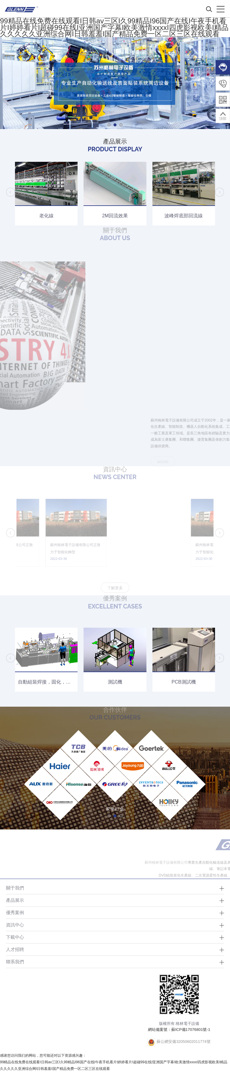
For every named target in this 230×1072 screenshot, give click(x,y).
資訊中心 (15, 924)
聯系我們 (15, 961)
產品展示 (15, 900)
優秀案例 (15, 912)
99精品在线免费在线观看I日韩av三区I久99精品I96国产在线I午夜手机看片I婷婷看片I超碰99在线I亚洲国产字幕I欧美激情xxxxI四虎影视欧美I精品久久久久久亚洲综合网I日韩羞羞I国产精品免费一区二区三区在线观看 (114, 27)
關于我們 (15, 887)
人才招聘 (15, 949)
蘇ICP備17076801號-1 (190, 1029)
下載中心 (15, 937)
